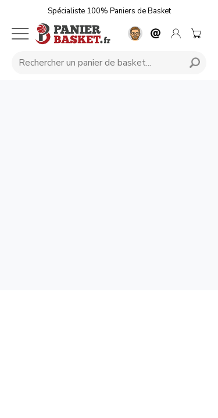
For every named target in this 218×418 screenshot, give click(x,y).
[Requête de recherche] (95, 63)
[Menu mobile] (20, 33)
